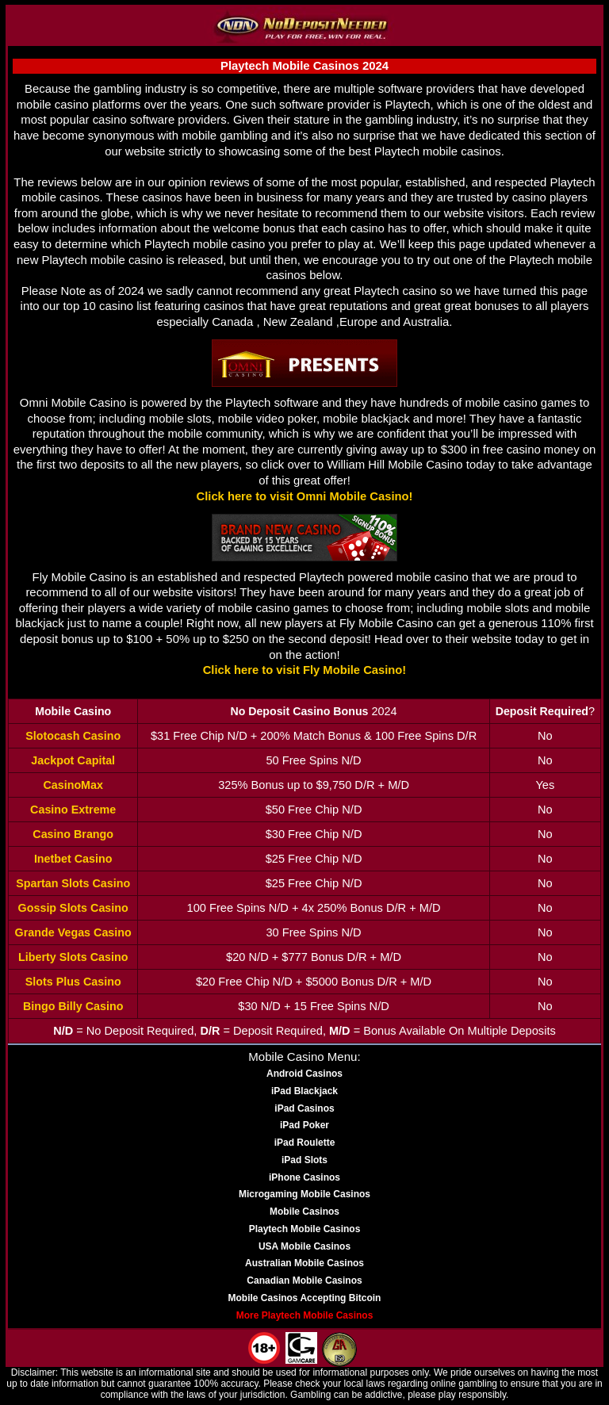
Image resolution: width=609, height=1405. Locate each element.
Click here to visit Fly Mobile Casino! (305, 670)
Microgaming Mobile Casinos (304, 1194)
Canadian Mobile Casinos (304, 1280)
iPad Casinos (304, 1108)
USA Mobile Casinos (304, 1246)
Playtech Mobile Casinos (305, 1229)
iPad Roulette (304, 1142)
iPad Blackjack (304, 1091)
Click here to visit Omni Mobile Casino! (305, 496)
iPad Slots (304, 1160)
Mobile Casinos (304, 1211)
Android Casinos (304, 1073)
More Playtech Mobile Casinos (304, 1315)
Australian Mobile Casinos (304, 1263)
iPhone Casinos (304, 1177)
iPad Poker (304, 1125)
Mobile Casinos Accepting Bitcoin (304, 1298)
